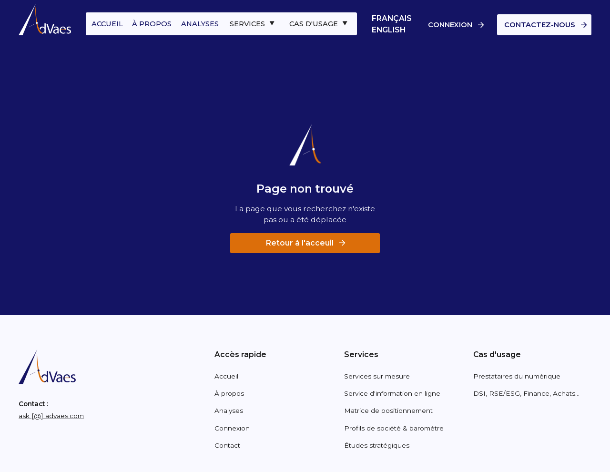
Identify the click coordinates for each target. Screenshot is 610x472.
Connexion (232, 428)
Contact (227, 445)
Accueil (226, 376)
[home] (45, 20)
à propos (152, 24)
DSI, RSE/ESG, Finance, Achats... (526, 393)
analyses (200, 24)
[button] (253, 24)
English (389, 29)
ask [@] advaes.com (51, 416)
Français (392, 18)
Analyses (228, 410)
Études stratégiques (376, 445)
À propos (229, 393)
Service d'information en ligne (392, 393)
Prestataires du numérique (516, 376)
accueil (107, 24)
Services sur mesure (377, 376)
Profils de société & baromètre (394, 428)
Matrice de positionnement (388, 410)
